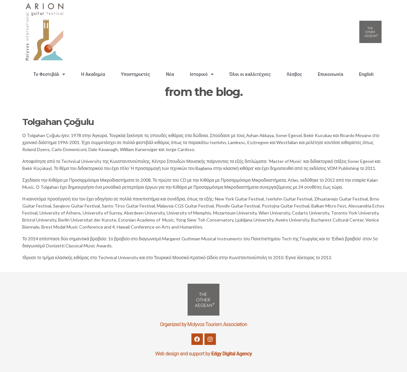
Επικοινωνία (330, 74)
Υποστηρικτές (135, 74)
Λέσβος (294, 74)
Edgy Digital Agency (231, 354)
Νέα (170, 74)
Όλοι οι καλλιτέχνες (250, 74)
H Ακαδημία (93, 74)
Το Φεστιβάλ (49, 74)
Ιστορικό (202, 74)
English (366, 74)
